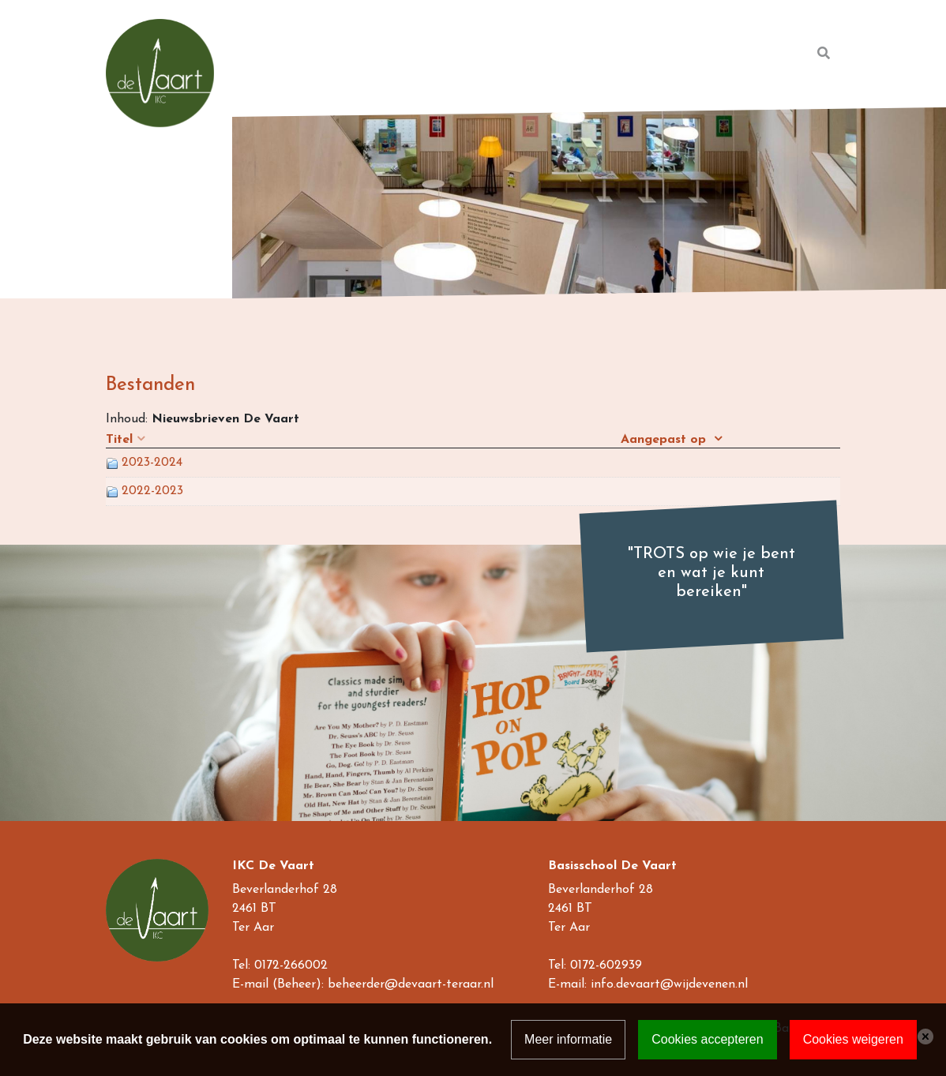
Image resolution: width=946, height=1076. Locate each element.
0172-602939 (606, 965)
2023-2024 (152, 462)
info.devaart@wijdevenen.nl (669, 984)
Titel (119, 439)
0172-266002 (291, 965)
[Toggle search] (823, 53)
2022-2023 (152, 491)
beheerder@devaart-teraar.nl (411, 984)
